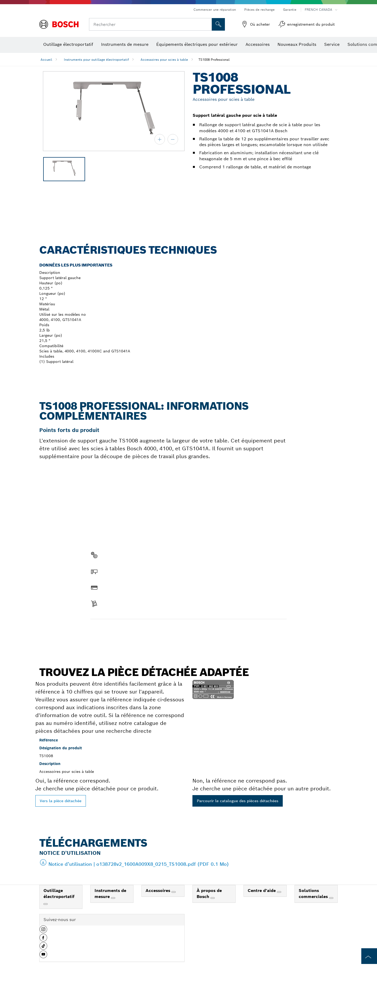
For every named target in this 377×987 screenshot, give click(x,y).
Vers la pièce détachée (60, 801)
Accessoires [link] (158, 890)
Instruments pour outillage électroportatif (96, 60)
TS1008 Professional (214, 60)
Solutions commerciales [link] (314, 893)
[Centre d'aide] (279, 892)
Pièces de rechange (259, 10)
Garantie (289, 10)
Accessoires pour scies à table (164, 60)
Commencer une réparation (214, 10)
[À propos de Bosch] (212, 898)
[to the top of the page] (369, 956)
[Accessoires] (173, 892)
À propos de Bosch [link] (209, 893)
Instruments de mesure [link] (110, 893)
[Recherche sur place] (218, 24)
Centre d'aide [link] (262, 890)
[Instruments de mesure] (113, 898)
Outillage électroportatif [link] (58, 893)
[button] (43, 931)
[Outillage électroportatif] (45, 904)
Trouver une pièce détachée (120, 630)
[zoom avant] (159, 139)
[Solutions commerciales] (331, 898)
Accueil (46, 60)
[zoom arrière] (173, 139)
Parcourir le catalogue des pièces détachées (237, 801)
